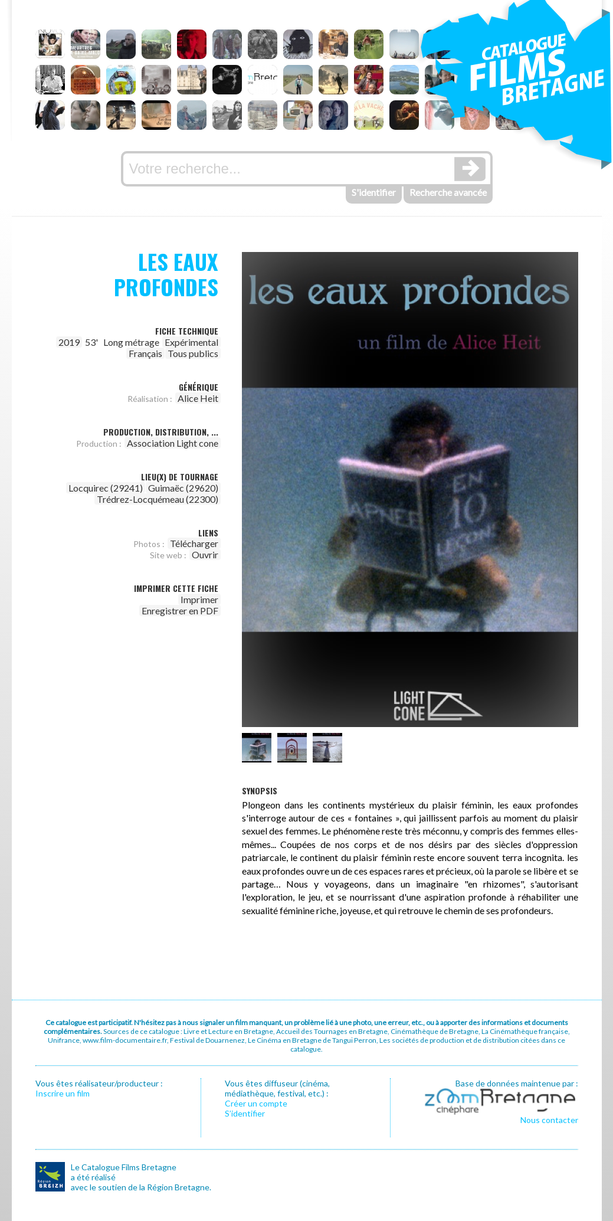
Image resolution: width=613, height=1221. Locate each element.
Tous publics (193, 353)
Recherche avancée (448, 192)
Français (145, 353)
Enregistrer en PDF (180, 610)
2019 (69, 342)
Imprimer (199, 599)
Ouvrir (205, 554)
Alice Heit (198, 398)
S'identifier (374, 192)
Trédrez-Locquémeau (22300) (157, 499)
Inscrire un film (62, 1093)
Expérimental (191, 342)
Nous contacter (549, 1120)
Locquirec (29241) (105, 487)
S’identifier (245, 1113)
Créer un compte (256, 1103)
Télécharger (194, 543)
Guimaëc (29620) (183, 487)
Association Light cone (172, 443)
